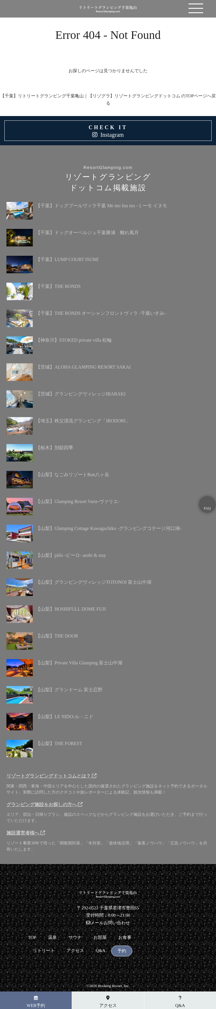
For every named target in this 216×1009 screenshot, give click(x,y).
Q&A (100, 950)
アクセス (75, 950)
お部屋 (100, 937)
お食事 (124, 937)
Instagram (112, 135)
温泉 (52, 937)
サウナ (75, 937)
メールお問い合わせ (108, 922)
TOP (32, 937)
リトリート (44, 950)
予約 (121, 951)
